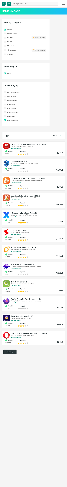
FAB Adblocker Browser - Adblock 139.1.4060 (28, 144)
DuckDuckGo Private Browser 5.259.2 (25, 196)
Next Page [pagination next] (9, 352)
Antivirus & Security (13, 92)
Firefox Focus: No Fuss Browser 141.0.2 (26, 299)
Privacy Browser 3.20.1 (20, 162)
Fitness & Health (12, 112)
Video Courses (26, 50)
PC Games (10, 46)
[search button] (9, 4)
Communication (12, 100)
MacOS (9, 42)
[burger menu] (63, 3)
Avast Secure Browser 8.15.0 (22, 316)
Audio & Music (11, 96)
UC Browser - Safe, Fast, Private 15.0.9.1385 (28, 179)
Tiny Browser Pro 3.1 (19, 282)
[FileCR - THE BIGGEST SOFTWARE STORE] (4, 4)
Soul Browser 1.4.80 (18, 230)
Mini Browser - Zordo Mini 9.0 (22, 265)
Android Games (12, 33)
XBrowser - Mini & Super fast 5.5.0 (24, 213)
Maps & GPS (11, 116)
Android (9, 29)
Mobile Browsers (12, 120)
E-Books (26, 37)
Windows (10, 54)
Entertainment (11, 108)
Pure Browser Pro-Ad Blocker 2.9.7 (24, 247)
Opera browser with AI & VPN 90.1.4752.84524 (29, 333)
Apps (9, 73)
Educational (11, 104)
